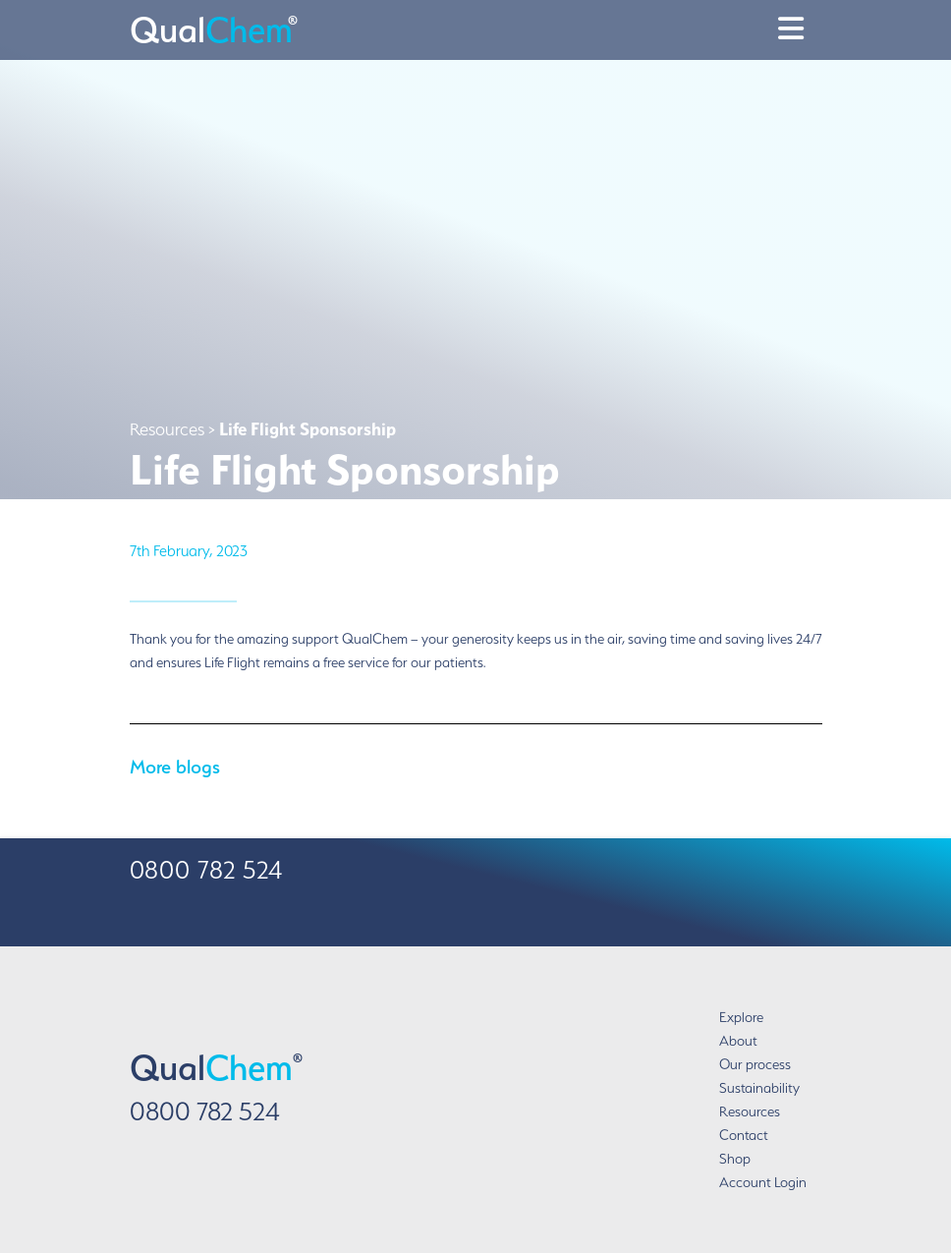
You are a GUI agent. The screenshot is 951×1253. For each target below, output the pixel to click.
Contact (743, 1135)
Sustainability (759, 1088)
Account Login (763, 1182)
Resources (749, 1111)
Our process (755, 1064)
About (738, 1041)
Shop (735, 1159)
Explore (741, 1017)
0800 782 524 (205, 1111)
